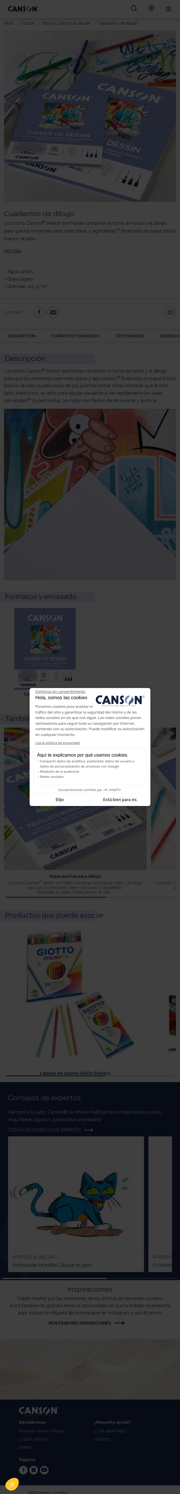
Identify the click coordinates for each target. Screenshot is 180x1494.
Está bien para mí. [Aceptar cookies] (120, 799)
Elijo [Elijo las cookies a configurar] (59, 799)
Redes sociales (52, 777)
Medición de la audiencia (59, 772)
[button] (12, 1484)
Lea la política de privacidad (57, 743)
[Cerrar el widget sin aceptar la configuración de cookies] (60, 692)
